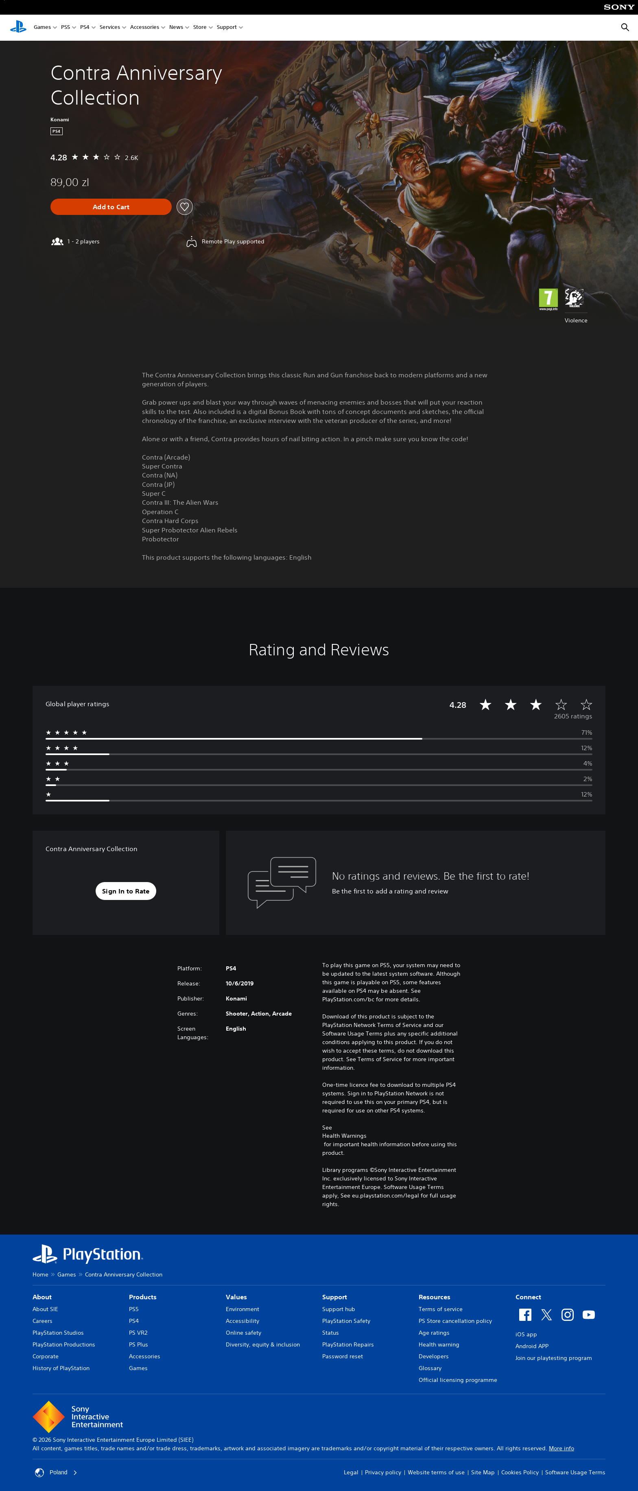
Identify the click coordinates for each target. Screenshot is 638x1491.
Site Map (483, 1472)
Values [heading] (236, 1297)
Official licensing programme (458, 1380)
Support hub (338, 1309)
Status (330, 1332)
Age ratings (434, 1332)
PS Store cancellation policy (455, 1321)
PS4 (85, 27)
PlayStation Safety (346, 1321)
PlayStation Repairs (348, 1344)
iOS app (526, 1334)
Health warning (439, 1344)
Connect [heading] (528, 1297)
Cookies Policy (520, 1472)
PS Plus (138, 1344)
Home (40, 1274)
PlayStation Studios (58, 1332)
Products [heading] (143, 1297)
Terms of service (441, 1309)
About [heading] (42, 1297)
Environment (242, 1309)
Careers (42, 1321)
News (176, 27)
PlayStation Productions (64, 1344)
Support (227, 27)
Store (200, 27)
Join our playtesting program (554, 1358)
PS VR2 (138, 1332)
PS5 (65, 27)
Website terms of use (436, 1472)
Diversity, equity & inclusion (263, 1344)
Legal (351, 1472)
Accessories (144, 27)
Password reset (342, 1356)
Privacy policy (383, 1472)
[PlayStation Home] (18, 28)
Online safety (243, 1332)
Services (110, 27)
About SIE (45, 1309)
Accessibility (242, 1321)
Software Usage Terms (575, 1472)
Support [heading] (334, 1297)
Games (42, 27)
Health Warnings (344, 1135)
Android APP (532, 1346)
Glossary (430, 1368)
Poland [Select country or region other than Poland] (56, 1473)
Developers (434, 1356)
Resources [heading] (434, 1297)
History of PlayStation (61, 1368)
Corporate (46, 1356)
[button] (126, 891)
